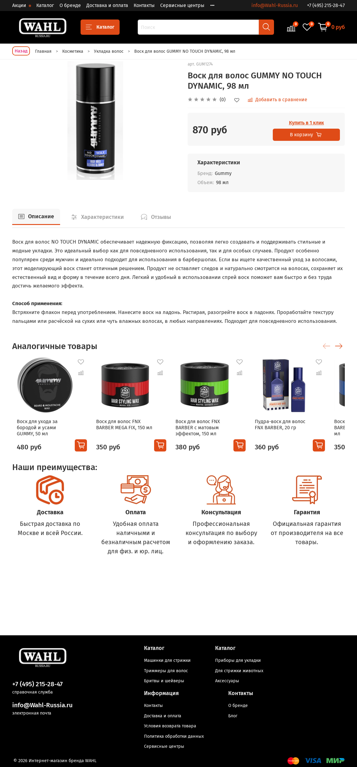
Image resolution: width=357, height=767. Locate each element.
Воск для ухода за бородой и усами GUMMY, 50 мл (43, 431)
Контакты (144, 5)
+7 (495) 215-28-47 (326, 5)
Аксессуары (227, 680)
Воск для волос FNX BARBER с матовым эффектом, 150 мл (205, 434)
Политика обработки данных (174, 736)
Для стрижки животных (239, 670)
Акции (19, 5)
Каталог (45, 5)
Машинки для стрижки (167, 660)
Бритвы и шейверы (164, 680)
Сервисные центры (182, 5)
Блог (232, 716)
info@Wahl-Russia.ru (274, 5)
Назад (21, 51)
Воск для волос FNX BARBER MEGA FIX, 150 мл (126, 431)
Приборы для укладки (238, 660)
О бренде (70, 5)
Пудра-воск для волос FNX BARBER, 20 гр (299, 431)
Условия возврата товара (170, 726)
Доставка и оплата (107, 5)
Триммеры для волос (166, 670)
